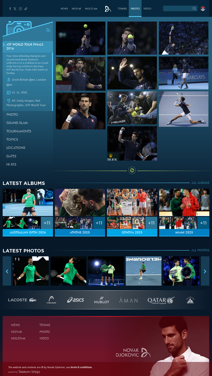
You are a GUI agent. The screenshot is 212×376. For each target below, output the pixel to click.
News (64, 9)
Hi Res (11, 165)
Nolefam (91, 9)
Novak (76, 9)
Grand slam (17, 123)
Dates (11, 156)
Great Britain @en (23, 80)
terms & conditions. (81, 367)
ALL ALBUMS (200, 183)
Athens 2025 (80, 232)
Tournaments (18, 131)
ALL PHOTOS (200, 250)
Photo (135, 9)
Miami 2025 (184, 232)
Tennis (122, 9)
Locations (15, 148)
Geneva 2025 (132, 232)
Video (147, 9)
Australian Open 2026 (28, 232)
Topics (12, 140)
